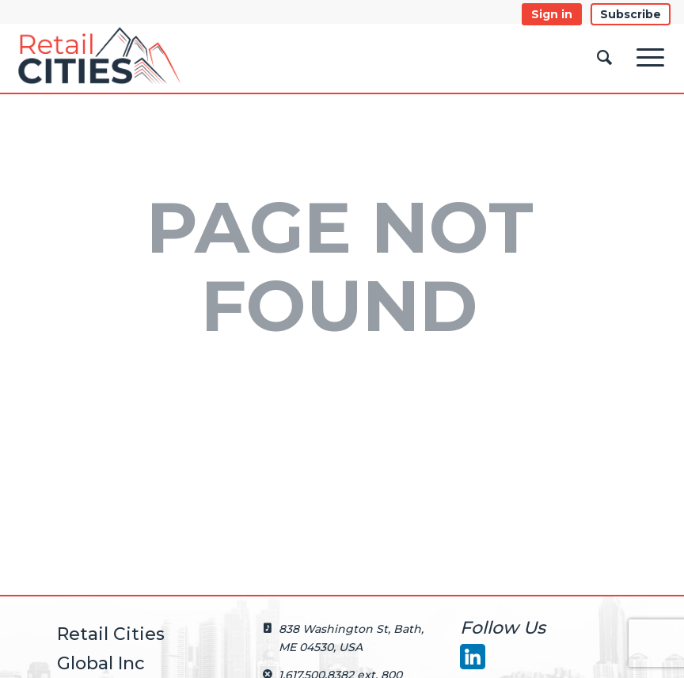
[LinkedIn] (472, 656)
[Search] (604, 58)
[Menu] (650, 57)
